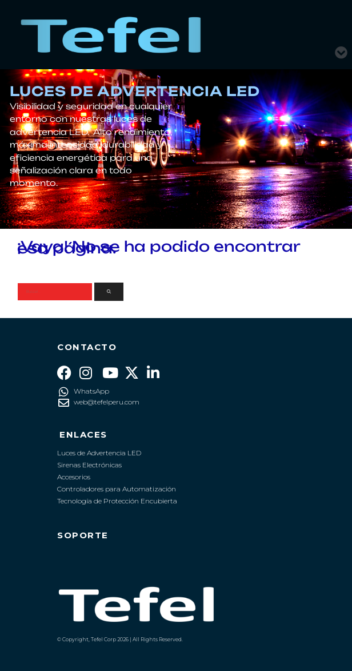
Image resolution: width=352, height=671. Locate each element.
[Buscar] (108, 292)
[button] (341, 48)
